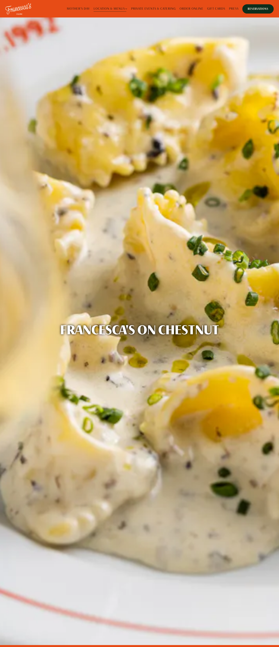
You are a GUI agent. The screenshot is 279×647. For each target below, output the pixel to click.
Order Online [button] (191, 8)
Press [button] (234, 8)
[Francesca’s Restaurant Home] (18, 8)
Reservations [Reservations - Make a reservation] (258, 9)
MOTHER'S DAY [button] (78, 8)
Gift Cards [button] (216, 8)
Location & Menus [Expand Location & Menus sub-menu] (110, 8)
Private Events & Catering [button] (153, 8)
